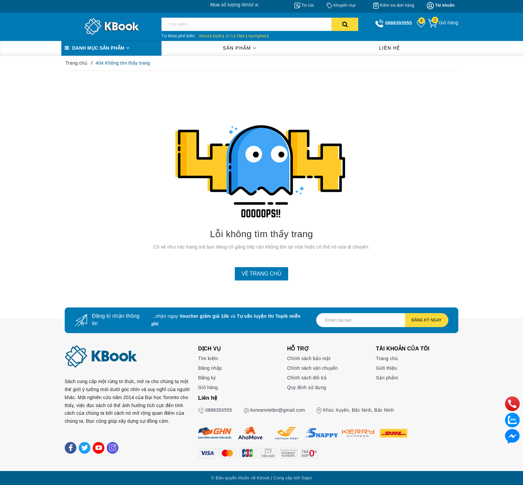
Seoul (204, 36)
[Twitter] (84, 448)
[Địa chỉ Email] (382, 320)
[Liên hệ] (512, 436)
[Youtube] (98, 448)
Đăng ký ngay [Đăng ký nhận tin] (427, 320)
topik (217, 36)
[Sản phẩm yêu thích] (421, 23)
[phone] (512, 403)
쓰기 (229, 36)
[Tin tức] (304, 5)
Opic (240, 36)
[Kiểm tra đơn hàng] (394, 5)
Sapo (307, 477)
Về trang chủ (261, 273)
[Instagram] (112, 448)
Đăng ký (207, 377)
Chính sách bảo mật (309, 358)
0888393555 (218, 410)
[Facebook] (70, 448)
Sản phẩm (239, 48)
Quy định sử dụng (306, 387)
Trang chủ (387, 358)
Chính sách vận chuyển (312, 368)
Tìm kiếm (208, 358)
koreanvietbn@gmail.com (277, 410)
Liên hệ (389, 48)
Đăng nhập (210, 368)
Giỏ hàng (208, 387)
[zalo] (512, 419)
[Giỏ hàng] (443, 23)
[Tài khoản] (440, 5)
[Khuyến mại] (341, 5)
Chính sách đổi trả (307, 377)
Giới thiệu (386, 368)
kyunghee (257, 36)
